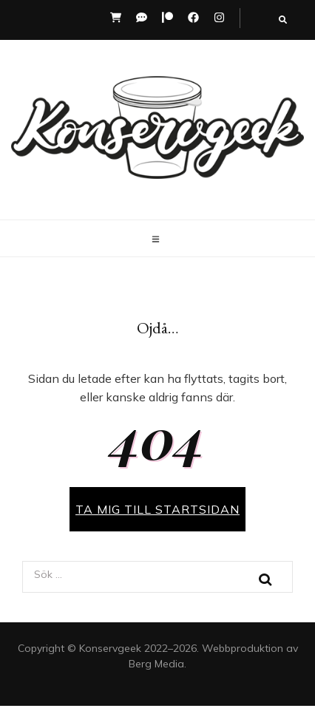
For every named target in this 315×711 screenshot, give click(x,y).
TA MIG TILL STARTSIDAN (157, 509)
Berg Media (156, 663)
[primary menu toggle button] (157, 239)
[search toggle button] (282, 20)
